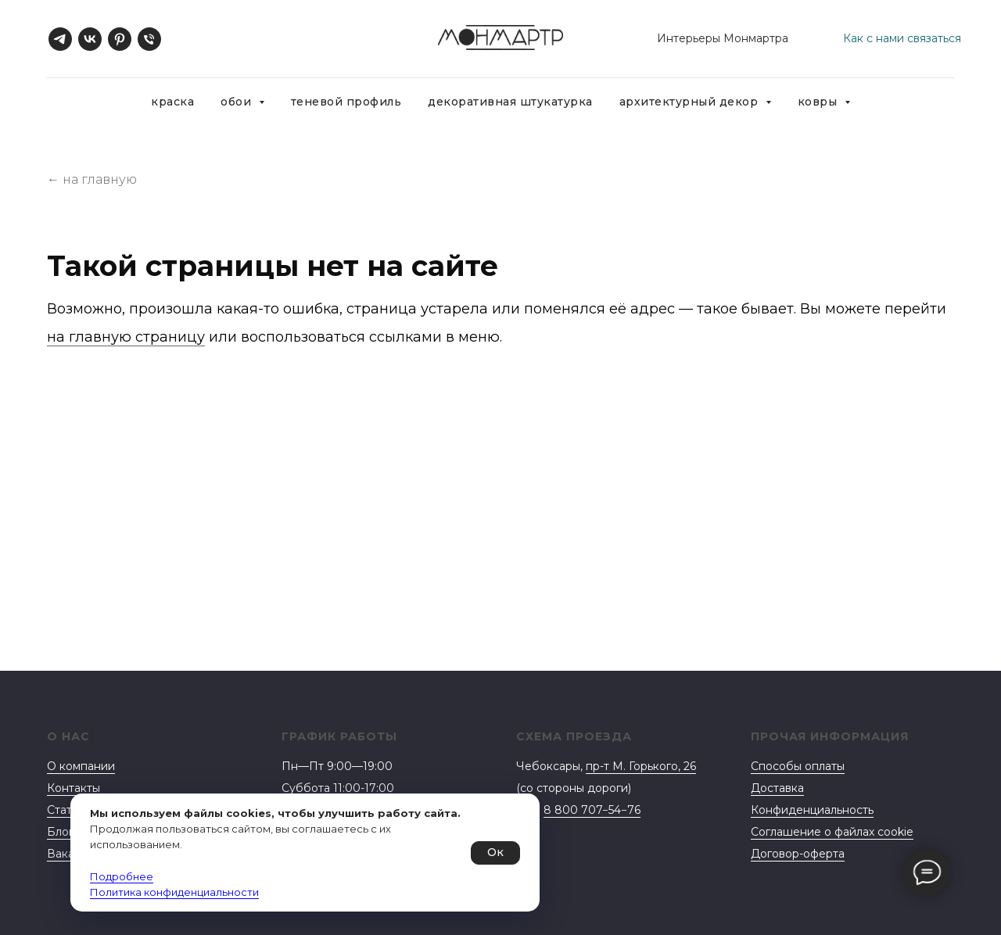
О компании (81, 766)
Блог (60, 832)
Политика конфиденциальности (174, 892)
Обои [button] (238, 102)
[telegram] (60, 39)
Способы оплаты (798, 766)
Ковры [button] (819, 102)
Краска (172, 102)
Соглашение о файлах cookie (832, 832)
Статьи (65, 810)
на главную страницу (126, 337)
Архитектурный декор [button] (690, 102)
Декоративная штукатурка (510, 102)
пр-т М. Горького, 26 (641, 766)
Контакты (73, 788)
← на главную (92, 179)
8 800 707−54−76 (592, 810)
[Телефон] (149, 39)
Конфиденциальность (812, 810)
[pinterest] (119, 39)
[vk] (90, 39)
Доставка (777, 788)
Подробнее (121, 876)
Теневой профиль (346, 102)
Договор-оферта (798, 854)
